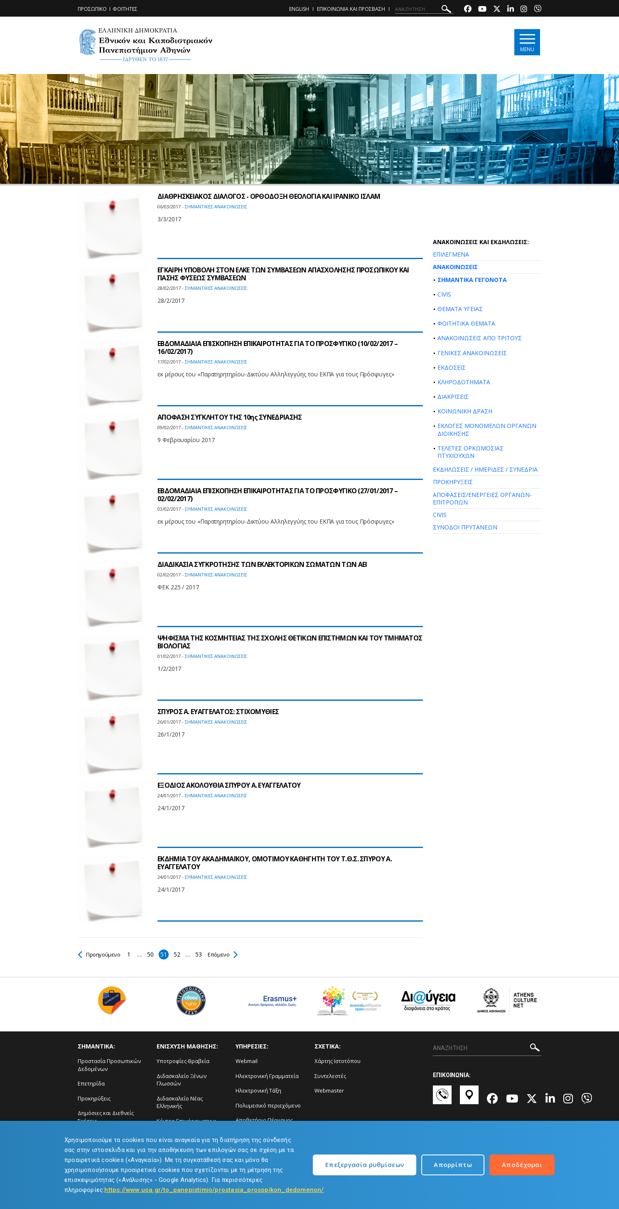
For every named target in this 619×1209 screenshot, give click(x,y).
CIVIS (444, 294)
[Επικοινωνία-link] (442, 1098)
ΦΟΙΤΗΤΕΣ (125, 8)
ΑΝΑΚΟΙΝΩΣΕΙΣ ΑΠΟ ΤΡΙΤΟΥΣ (479, 338)
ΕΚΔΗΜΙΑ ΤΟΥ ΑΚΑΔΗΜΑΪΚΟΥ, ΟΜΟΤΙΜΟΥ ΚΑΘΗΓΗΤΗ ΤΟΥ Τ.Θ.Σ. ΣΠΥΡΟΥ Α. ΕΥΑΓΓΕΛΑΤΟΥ (274, 862)
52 (179, 954)
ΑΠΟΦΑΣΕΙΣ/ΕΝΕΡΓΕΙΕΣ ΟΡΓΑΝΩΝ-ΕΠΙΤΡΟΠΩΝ (482, 498)
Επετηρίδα (91, 1083)
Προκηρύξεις (94, 1098)
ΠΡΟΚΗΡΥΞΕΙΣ (453, 482)
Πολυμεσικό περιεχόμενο (268, 1105)
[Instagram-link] (524, 9)
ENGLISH (299, 8)
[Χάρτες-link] (469, 1098)
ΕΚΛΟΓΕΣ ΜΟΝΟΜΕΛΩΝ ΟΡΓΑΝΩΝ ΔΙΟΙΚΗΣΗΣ (486, 429)
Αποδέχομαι (522, 1164)
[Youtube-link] (482, 9)
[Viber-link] (537, 9)
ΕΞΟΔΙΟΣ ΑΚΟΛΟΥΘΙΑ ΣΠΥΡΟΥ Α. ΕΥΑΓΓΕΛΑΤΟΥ (229, 785)
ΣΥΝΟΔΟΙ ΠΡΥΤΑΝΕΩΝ (465, 527)
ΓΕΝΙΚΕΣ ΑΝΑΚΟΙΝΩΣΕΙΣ (472, 353)
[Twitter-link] (497, 9)
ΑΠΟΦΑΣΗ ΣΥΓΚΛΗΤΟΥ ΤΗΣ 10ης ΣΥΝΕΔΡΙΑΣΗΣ (229, 417)
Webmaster (329, 1090)
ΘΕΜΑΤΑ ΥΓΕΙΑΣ (460, 309)
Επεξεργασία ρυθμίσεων (364, 1164)
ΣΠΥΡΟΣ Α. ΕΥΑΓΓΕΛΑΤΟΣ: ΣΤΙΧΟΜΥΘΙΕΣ (218, 711)
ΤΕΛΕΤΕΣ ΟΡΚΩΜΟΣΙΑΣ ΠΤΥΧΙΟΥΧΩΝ (470, 452)
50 (153, 954)
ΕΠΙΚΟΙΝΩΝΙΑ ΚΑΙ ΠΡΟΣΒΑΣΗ (351, 8)
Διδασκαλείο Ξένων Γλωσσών (181, 1080)
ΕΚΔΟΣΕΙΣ (451, 367)
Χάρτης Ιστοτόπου (337, 1061)
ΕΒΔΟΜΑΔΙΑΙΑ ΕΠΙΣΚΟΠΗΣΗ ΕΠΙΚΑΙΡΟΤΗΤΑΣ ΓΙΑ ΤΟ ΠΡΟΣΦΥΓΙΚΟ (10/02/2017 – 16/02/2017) (277, 347)
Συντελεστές (330, 1076)
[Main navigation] (527, 42)
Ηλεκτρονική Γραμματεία (267, 1076)
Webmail (247, 1061)
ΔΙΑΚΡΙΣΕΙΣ (453, 397)
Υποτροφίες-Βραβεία (183, 1061)
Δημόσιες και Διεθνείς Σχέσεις (106, 1117)
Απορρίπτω (453, 1164)
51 (166, 954)
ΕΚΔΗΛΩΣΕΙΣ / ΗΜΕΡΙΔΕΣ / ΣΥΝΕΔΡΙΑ (485, 469)
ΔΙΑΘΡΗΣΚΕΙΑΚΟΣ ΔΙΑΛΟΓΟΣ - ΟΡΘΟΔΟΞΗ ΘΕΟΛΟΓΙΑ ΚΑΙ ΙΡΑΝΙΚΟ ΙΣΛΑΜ (268, 196)
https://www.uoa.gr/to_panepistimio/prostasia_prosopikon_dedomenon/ (214, 1190)
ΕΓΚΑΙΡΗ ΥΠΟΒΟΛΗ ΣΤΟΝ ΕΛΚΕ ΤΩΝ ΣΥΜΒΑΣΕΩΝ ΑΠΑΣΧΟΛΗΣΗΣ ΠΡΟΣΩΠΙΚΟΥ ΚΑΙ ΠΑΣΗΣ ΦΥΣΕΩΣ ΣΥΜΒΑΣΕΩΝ (283, 273)
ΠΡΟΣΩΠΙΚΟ (92, 8)
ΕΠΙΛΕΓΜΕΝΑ (451, 254)
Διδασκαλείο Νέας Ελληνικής (180, 1102)
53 (201, 954)
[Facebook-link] (468, 9)
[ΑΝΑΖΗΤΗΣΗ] (424, 9)
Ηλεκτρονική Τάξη (258, 1090)
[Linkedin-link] (510, 9)
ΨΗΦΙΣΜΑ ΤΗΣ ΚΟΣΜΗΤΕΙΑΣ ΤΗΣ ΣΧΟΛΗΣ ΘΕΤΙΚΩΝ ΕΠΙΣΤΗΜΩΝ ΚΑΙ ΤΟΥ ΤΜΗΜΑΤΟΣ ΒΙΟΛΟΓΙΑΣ (289, 641)
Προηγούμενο (100, 954)
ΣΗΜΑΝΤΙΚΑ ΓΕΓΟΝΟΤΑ (472, 280)
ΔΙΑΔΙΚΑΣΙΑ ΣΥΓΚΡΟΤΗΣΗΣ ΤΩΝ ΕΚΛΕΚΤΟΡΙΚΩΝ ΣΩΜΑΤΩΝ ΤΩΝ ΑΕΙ (262, 564)
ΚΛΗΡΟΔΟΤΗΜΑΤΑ (463, 382)
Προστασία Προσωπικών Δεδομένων (109, 1065)
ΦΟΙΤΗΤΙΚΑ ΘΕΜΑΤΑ (466, 323)
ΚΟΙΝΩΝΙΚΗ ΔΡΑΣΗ (464, 411)
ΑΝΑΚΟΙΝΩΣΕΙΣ (455, 267)
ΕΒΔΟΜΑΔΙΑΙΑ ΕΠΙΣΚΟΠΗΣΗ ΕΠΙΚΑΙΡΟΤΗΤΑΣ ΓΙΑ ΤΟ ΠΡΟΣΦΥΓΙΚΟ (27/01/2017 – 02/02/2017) (277, 494)
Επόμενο (225, 954)
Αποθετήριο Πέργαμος (264, 1120)
